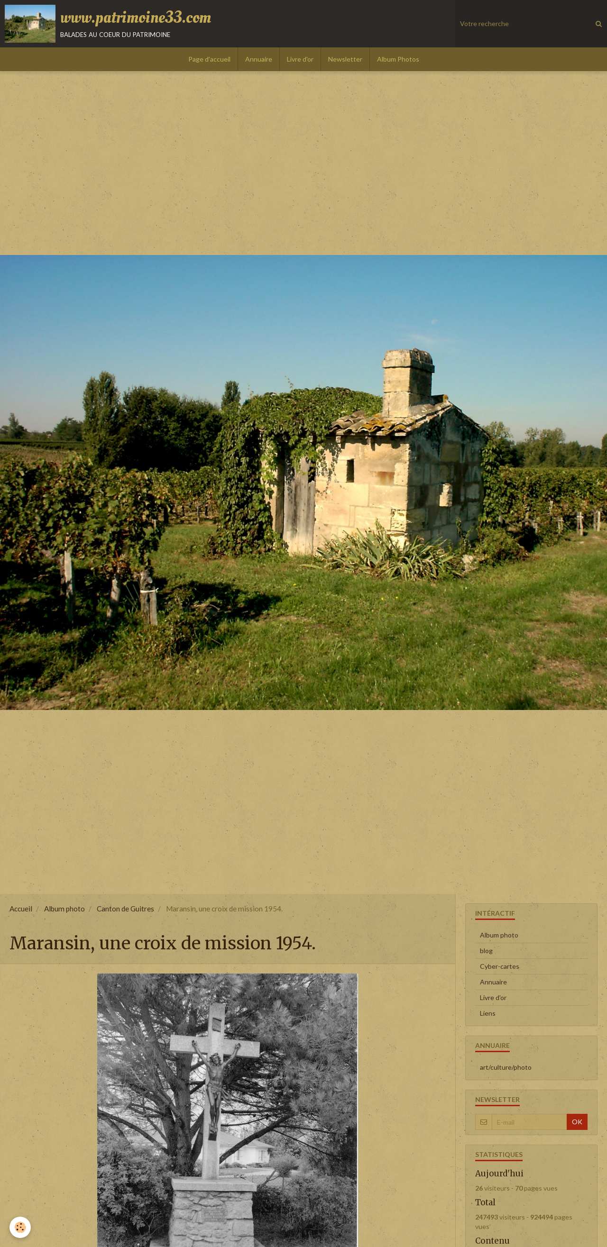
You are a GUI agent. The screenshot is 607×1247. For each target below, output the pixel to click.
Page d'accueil (209, 59)
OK (577, 1122)
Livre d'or (300, 59)
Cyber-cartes (499, 966)
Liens (488, 1013)
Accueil (20, 908)
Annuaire (258, 59)
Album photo (64, 908)
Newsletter (345, 59)
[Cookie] (20, 1227)
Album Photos (398, 59)
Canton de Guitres (125, 908)
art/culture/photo (506, 1067)
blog (486, 951)
